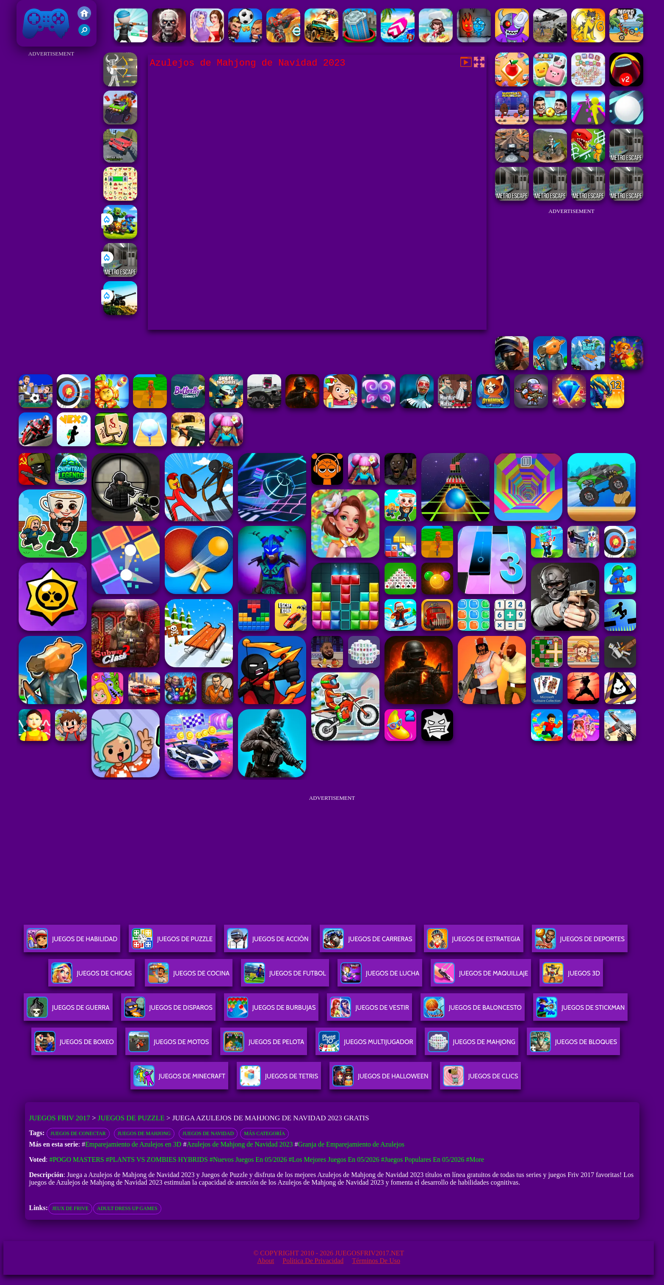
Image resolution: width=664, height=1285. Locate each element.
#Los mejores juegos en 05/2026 (333, 1159)
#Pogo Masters (76, 1159)
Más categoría (264, 1133)
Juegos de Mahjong (144, 1133)
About (265, 1260)
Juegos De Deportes (580, 942)
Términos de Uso (376, 1260)
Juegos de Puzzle (131, 1118)
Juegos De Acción (267, 942)
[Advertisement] (51, 186)
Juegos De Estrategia (473, 942)
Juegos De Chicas (91, 977)
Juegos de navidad (208, 1133)
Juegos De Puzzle (172, 942)
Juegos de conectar (77, 1133)
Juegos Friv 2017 (46, 23)
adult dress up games (127, 1208)
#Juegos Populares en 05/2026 (423, 1159)
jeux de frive (70, 1208)
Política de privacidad (312, 1260)
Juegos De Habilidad (72, 942)
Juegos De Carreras (367, 942)
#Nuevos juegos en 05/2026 (248, 1159)
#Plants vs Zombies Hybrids (157, 1159)
